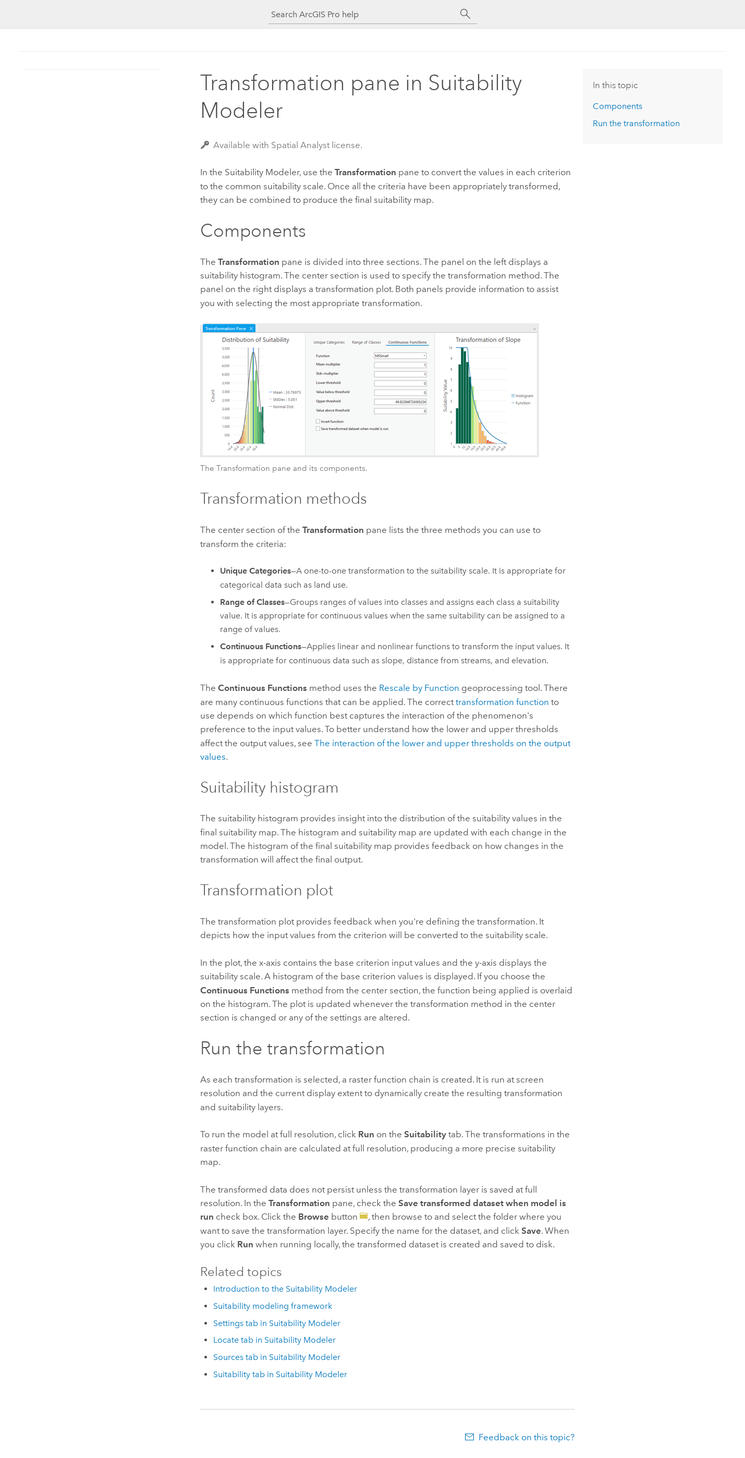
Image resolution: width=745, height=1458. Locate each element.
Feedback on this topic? (527, 1437)
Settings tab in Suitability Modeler (276, 1323)
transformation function (502, 702)
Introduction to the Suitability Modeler (285, 1289)
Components (617, 106)
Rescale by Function (419, 688)
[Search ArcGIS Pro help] (362, 14)
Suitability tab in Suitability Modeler (280, 1374)
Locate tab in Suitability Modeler (274, 1340)
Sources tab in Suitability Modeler (276, 1357)
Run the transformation (636, 123)
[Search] (465, 14)
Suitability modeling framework (272, 1306)
